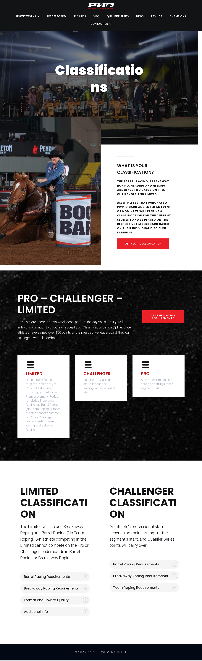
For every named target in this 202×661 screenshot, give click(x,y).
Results (156, 17)
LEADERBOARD (56, 17)
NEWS (140, 17)
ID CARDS (79, 17)
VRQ (96, 17)
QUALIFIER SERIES (118, 17)
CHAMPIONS (178, 17)
